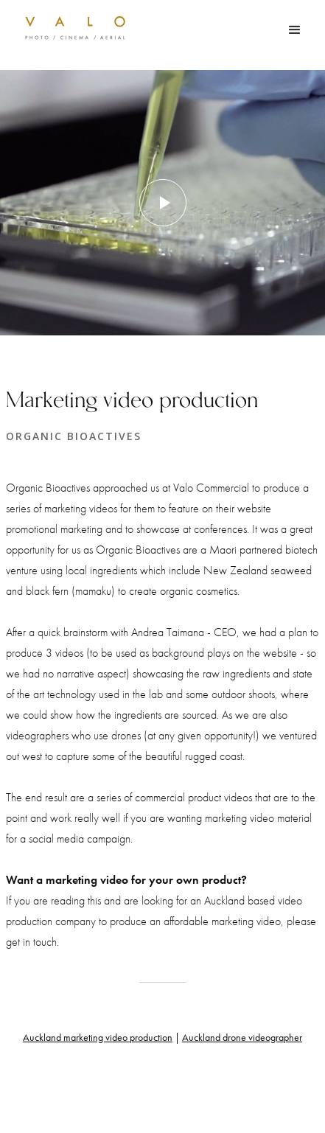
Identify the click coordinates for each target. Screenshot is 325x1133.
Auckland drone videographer (242, 1037)
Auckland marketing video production (97, 1037)
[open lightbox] (162, 202)
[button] (295, 30)
